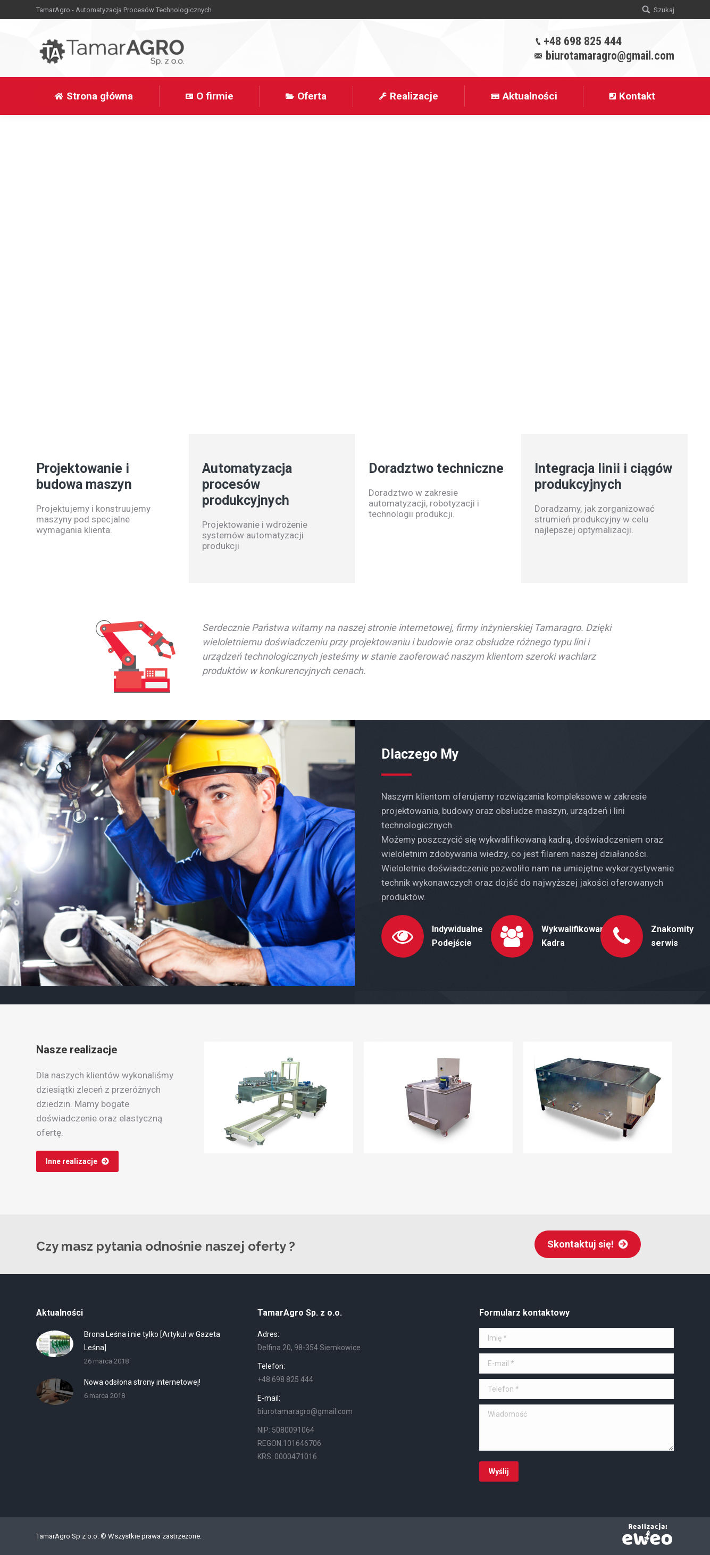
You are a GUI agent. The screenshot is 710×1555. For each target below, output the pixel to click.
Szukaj (664, 10)
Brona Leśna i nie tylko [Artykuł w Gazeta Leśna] (152, 1341)
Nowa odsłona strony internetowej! (142, 1382)
